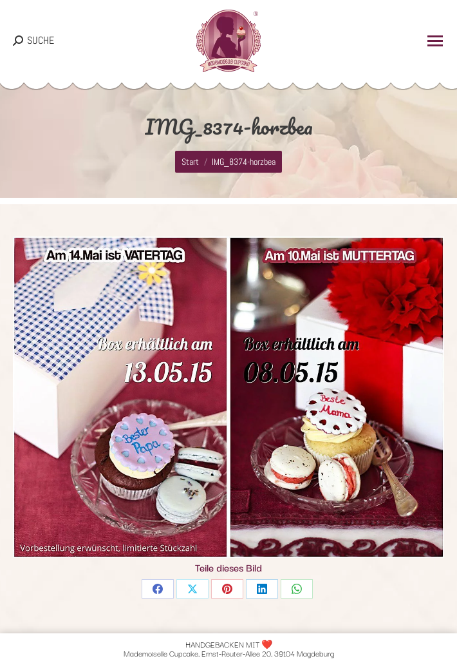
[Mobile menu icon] (435, 41)
